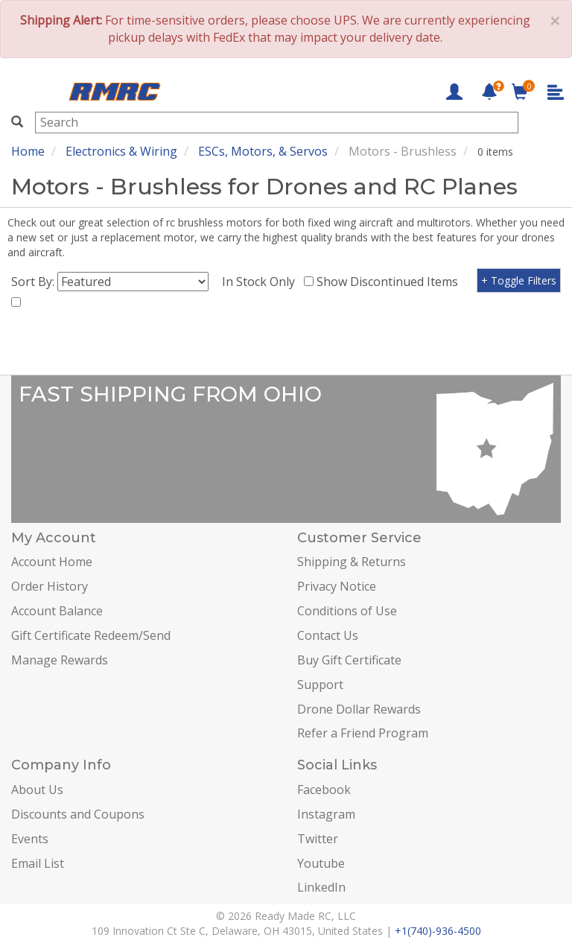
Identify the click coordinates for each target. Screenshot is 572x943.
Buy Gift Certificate (349, 660)
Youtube (321, 863)
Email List (37, 863)
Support (320, 684)
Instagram (326, 814)
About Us (37, 789)
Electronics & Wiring (121, 151)
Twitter (317, 839)
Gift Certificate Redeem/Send (91, 635)
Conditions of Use (347, 611)
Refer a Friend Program (362, 733)
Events (29, 839)
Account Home (51, 561)
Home (28, 151)
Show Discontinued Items (390, 281)
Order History (49, 586)
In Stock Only (261, 281)
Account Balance (57, 611)
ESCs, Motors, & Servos (263, 151)
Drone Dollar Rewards (359, 709)
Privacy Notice (336, 586)
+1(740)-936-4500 (438, 931)
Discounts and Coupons (77, 814)
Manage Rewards (59, 660)
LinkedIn (321, 887)
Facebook (324, 789)
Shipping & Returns (351, 561)
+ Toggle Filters (518, 280)
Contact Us (327, 635)
